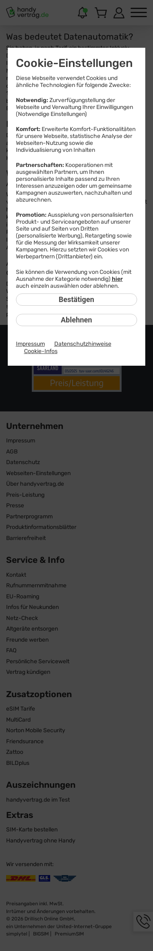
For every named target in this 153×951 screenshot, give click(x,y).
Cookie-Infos (41, 351)
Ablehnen (76, 320)
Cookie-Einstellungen (74, 63)
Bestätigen (76, 299)
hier (117, 279)
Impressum (30, 343)
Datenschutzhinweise (82, 343)
